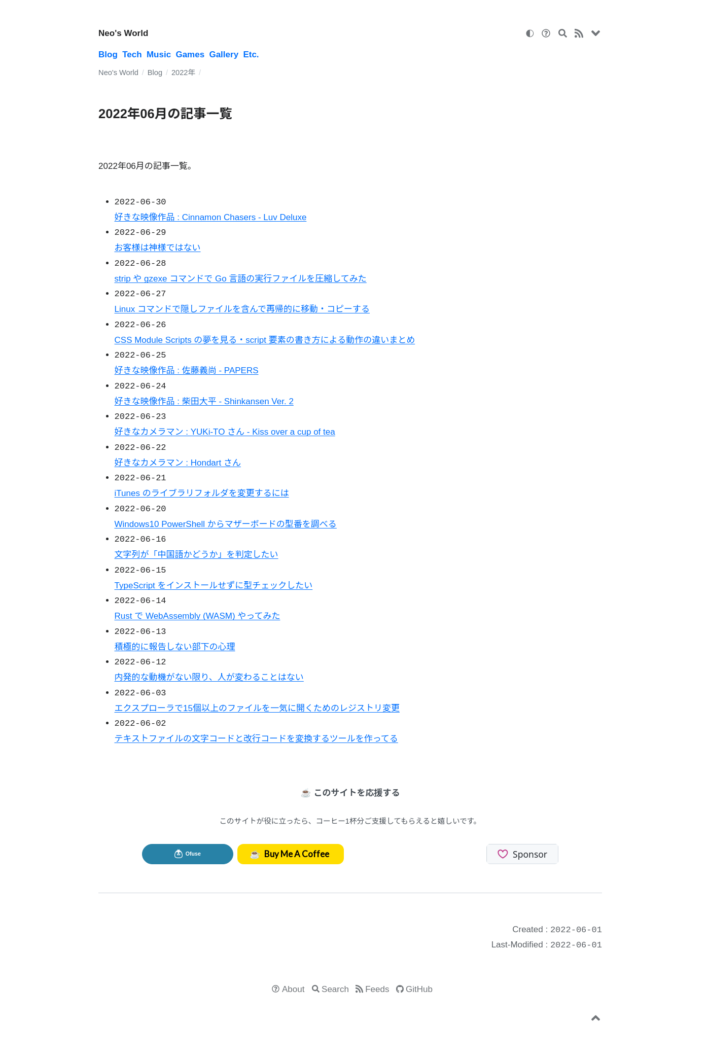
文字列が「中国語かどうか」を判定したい (196, 554)
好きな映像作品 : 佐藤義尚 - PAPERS (187, 370)
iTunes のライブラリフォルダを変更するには (202, 493)
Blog (108, 54)
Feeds (377, 989)
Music (159, 54)
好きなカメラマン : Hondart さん (178, 463)
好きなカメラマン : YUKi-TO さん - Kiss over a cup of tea (225, 432)
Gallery (223, 54)
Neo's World (123, 33)
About (293, 989)
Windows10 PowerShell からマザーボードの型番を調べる (226, 524)
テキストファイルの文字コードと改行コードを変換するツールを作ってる (256, 739)
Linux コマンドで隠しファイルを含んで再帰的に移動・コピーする (242, 309)
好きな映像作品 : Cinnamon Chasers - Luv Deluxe (211, 217)
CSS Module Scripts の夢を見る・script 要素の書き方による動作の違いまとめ (265, 340)
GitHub (419, 989)
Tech (131, 54)
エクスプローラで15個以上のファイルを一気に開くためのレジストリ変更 (257, 708)
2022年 (183, 72)
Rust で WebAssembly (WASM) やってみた (197, 616)
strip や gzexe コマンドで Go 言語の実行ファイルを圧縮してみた (241, 279)
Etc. (251, 54)
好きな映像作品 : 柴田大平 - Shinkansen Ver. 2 (204, 401)
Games (189, 54)
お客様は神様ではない (158, 248)
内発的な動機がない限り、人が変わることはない (209, 677)
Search (335, 989)
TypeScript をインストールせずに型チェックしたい (214, 585)
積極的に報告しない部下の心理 (175, 647)
